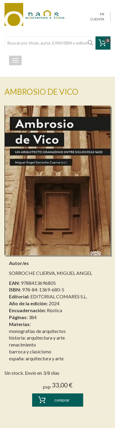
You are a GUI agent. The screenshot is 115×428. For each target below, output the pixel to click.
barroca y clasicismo (30, 351)
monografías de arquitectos (37, 331)
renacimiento (22, 344)
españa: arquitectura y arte (36, 358)
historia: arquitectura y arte (37, 337)
